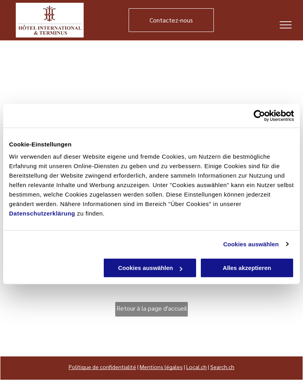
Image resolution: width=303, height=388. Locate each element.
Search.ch (222, 366)
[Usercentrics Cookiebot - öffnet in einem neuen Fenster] (259, 116)
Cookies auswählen (251, 244)
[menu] (285, 25)
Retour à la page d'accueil (151, 308)
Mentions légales (161, 366)
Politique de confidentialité (102, 366)
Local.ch (196, 366)
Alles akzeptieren (247, 267)
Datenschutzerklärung (42, 213)
